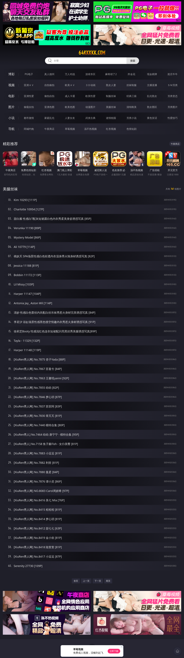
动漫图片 (90, 107)
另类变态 (173, 96)
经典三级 (131, 96)
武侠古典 (90, 118)
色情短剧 (131, 129)
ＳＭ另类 (173, 85)
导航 (11, 129)
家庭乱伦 (49, 118)
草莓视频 (70, 129)
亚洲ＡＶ (29, 85)
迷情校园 (111, 118)
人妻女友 (70, 118)
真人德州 (49, 74)
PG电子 (29, 74)
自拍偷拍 (49, 85)
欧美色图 (70, 107)
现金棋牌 (152, 74)
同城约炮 (29, 129)
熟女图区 (152, 107)
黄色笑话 (152, 118)
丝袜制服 (131, 85)
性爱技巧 (173, 118)
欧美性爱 (90, 96)
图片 (11, 107)
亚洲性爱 (29, 96)
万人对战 (70, 74)
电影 (11, 96)
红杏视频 (111, 129)
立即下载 (114, 651)
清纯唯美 (131, 107)
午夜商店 (49, 129)
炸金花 (131, 74)
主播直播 (152, 85)
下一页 (98, 580)
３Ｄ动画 (90, 85)
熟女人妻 (111, 85)
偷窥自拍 (29, 107)
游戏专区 (90, 74)
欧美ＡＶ (70, 85)
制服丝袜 (111, 96)
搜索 (132, 60)
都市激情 (29, 118)
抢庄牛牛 (173, 74)
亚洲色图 (49, 107)
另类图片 (173, 107)
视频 (11, 85)
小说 (11, 118)
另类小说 (131, 118)
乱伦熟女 (152, 96)
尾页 (108, 580)
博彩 (11, 74)
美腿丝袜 (111, 107)
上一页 (86, 580)
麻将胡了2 (111, 74)
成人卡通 (70, 96)
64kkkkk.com (92, 53)
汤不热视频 (90, 129)
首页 (76, 580)
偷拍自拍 (49, 96)
